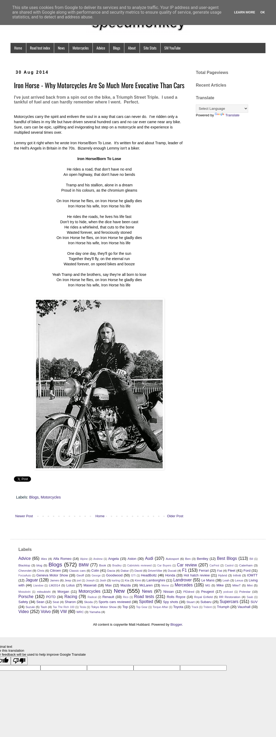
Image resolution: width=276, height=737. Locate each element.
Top (125, 607)
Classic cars (77, 570)
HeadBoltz (149, 575)
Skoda (88, 602)
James (54, 580)
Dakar (125, 570)
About (132, 48)
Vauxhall (244, 607)
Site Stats (150, 48)
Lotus (70, 585)
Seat (56, 602)
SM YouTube (172, 48)
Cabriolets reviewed (139, 565)
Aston (131, 559)
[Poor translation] (19, 660)
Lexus (239, 580)
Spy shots (170, 602)
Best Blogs (227, 558)
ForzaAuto (24, 575)
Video (23, 611)
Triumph (223, 607)
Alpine (84, 558)
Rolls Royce (176, 597)
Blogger (176, 624)
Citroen (55, 570)
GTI (133, 575)
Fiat (219, 570)
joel (79, 580)
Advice (100, 48)
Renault (108, 597)
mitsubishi (43, 591)
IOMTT (252, 575)
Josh (103, 580)
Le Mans (207, 580)
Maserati (89, 585)
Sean (40, 602)
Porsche (25, 596)
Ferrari (204, 570)
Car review (187, 565)
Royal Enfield (203, 597)
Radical (92, 597)
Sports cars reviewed (115, 602)
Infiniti (237, 575)
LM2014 (54, 585)
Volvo (46, 611)
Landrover (182, 580)
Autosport (172, 558)
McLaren (146, 585)
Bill (251, 558)
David (138, 570)
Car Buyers (164, 565)
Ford (247, 570)
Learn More (244, 12)
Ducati (172, 570)
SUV (254, 602)
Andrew (98, 558)
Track (195, 607)
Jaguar (31, 580)
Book (102, 565)
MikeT (236, 585)
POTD (50, 597)
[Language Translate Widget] (222, 108)
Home (18, 48)
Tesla (83, 607)
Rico (126, 597)
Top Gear (141, 607)
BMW (84, 565)
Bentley (202, 559)
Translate (227, 115)
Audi (149, 558)
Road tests (144, 596)
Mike (219, 585)
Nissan (168, 592)
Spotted (146, 601)
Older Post (175, 516)
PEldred (188, 591)
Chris (40, 570)
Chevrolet (25, 570)
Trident (207, 607)
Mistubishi (24, 591)
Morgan (63, 592)
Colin (95, 570)
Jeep (68, 580)
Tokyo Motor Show (103, 607)
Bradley (116, 565)
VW (63, 611)
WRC (80, 612)
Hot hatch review (197, 575)
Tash (43, 607)
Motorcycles (81, 48)
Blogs (116, 48)
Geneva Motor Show (52, 575)
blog (39, 565)
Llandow (38, 585)
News (61, 48)
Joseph (90, 580)
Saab (250, 597)
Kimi (138, 580)
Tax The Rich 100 (63, 607)
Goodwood (114, 575)
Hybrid (222, 575)
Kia (127, 580)
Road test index (40, 48)
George (96, 575)
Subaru (205, 602)
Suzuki (30, 607)
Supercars (229, 601)
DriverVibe (155, 570)
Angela (113, 559)
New (119, 591)
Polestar (245, 591)
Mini (250, 585)
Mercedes (184, 585)
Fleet (231, 570)
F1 (184, 570)
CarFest (214, 565)
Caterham (246, 565)
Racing (70, 596)
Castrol (229, 565)
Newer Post (24, 516)
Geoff (80, 575)
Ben (188, 558)
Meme (165, 585)
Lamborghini (155, 580)
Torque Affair (160, 607)
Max (108, 585)
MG (207, 585)
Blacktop (24, 565)
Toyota (178, 607)
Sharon (70, 602)
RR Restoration (229, 597)
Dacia (111, 570)
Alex (44, 558)
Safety (23, 602)
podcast (228, 591)
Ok (262, 12)
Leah (226, 580)
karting (116, 580)
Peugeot (207, 592)
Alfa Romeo (62, 559)
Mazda (125, 585)
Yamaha (95, 612)
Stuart (190, 602)
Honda (170, 575)
